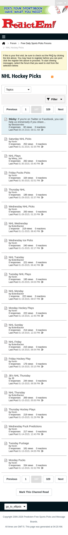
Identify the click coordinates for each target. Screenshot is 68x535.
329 (48, 109)
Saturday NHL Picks (20, 138)
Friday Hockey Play (20, 358)
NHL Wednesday (18, 223)
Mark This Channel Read (34, 492)
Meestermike (18, 124)
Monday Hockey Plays (21, 308)
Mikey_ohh (17, 158)
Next (60, 109)
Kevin (14, 141)
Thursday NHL (17, 189)
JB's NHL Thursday (19, 375)
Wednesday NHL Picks (21, 206)
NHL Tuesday (16, 257)
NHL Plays (15, 155)
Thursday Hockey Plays (22, 409)
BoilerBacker (18, 226)
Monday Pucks (17, 460)
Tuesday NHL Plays (20, 274)
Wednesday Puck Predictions (25, 426)
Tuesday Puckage (19, 443)
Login (61, 3)
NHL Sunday (16, 324)
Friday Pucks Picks (19, 172)
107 (36, 109)
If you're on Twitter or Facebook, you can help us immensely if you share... (36, 120)
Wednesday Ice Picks (21, 240)
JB (13, 378)
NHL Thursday (17, 392)
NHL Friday (15, 341)
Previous (12, 109)
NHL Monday (16, 291)
